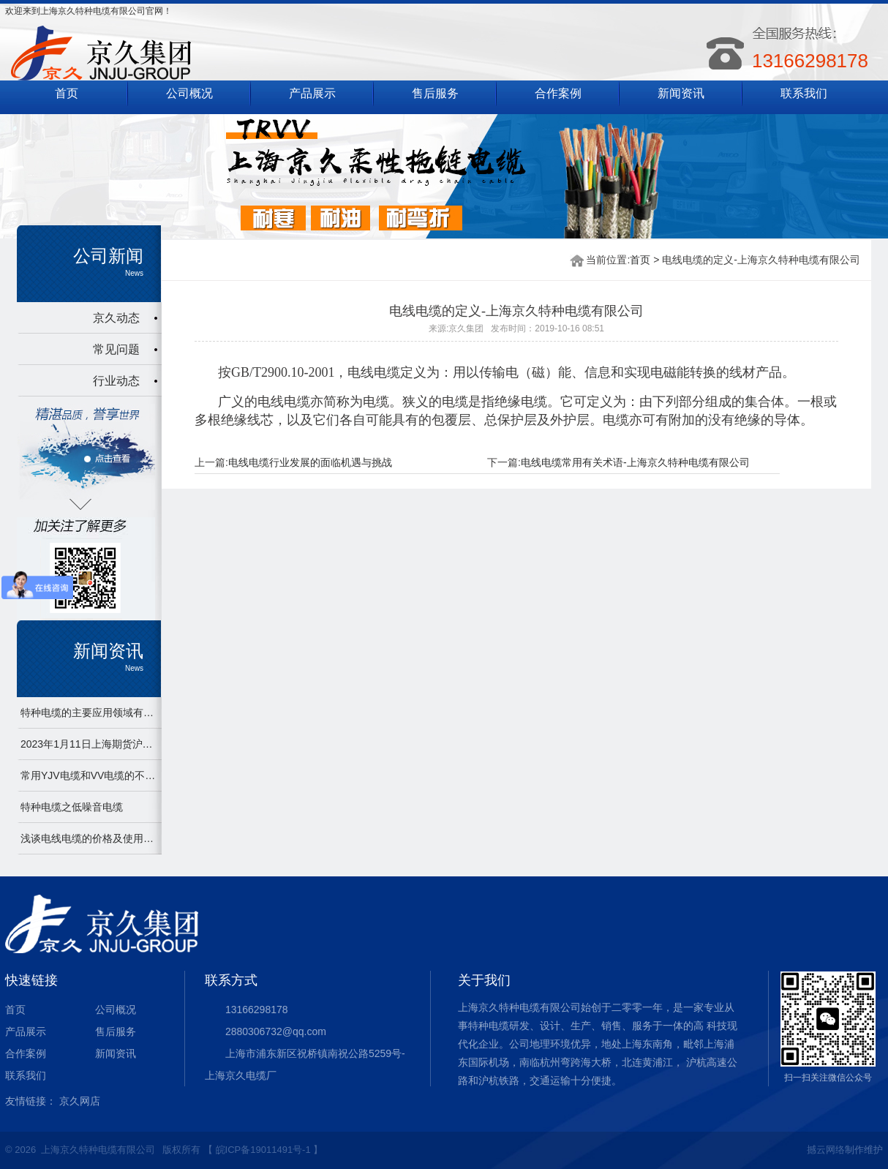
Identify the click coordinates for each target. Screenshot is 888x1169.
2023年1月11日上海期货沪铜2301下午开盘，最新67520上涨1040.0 (89, 744)
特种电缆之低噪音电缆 (71, 807)
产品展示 (312, 93)
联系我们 (803, 93)
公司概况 (189, 93)
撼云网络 (826, 1149)
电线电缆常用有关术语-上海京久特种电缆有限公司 (635, 462)
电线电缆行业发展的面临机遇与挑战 (310, 462)
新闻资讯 (681, 93)
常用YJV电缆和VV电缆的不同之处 (89, 775)
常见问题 (116, 349)
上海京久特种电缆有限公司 (98, 1149)
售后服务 (435, 93)
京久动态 (116, 318)
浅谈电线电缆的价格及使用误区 (89, 838)
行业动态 (116, 381)
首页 (66, 93)
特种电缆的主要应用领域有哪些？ (89, 712)
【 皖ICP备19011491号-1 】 (263, 1149)
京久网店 (79, 1101)
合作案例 (558, 93)
